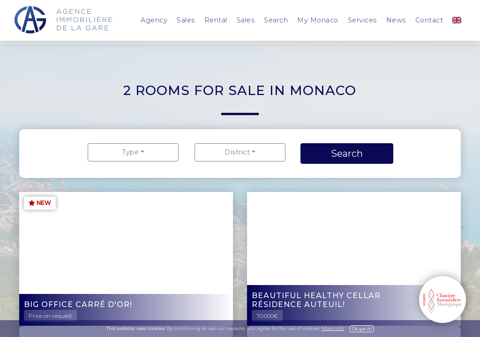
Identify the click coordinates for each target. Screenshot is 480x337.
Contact (429, 20)
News (396, 20)
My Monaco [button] (317, 20)
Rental (215, 20)
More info (333, 328)
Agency (154, 20)
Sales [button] (186, 20)
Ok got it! (362, 328)
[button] (457, 20)
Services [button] (362, 20)
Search (276, 20)
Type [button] (130, 152)
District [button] (237, 152)
